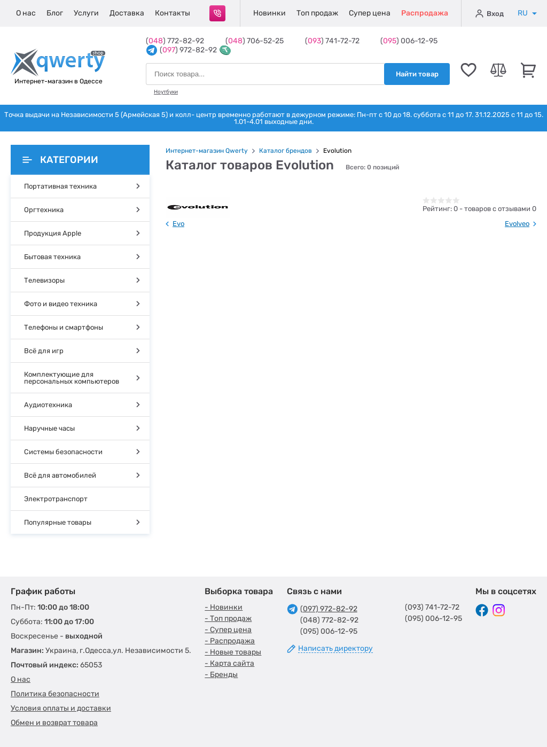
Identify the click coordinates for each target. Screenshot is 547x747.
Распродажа (424, 13)
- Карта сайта (229, 663)
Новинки (269, 13)
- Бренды (221, 674)
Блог (54, 13)
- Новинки (224, 607)
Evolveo (517, 224)
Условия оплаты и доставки (61, 708)
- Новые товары (233, 652)
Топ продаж (317, 13)
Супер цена (369, 13)
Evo (178, 224)
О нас (26, 13)
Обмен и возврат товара (54, 722)
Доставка (127, 13)
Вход (489, 13)
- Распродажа (230, 640)
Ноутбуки (166, 92)
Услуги (86, 13)
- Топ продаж (228, 618)
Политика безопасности (55, 693)
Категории (60, 160)
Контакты (172, 13)
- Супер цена (228, 629)
